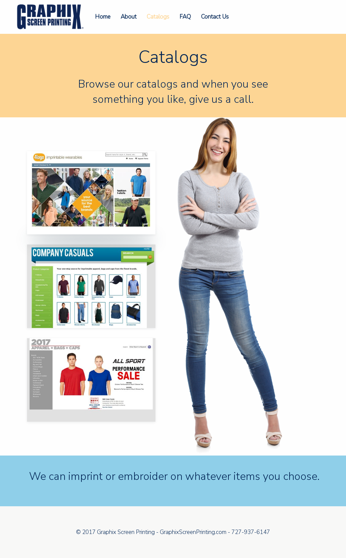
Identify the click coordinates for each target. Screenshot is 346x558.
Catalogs (158, 17)
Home (102, 17)
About (129, 17)
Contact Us (215, 17)
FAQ (185, 17)
